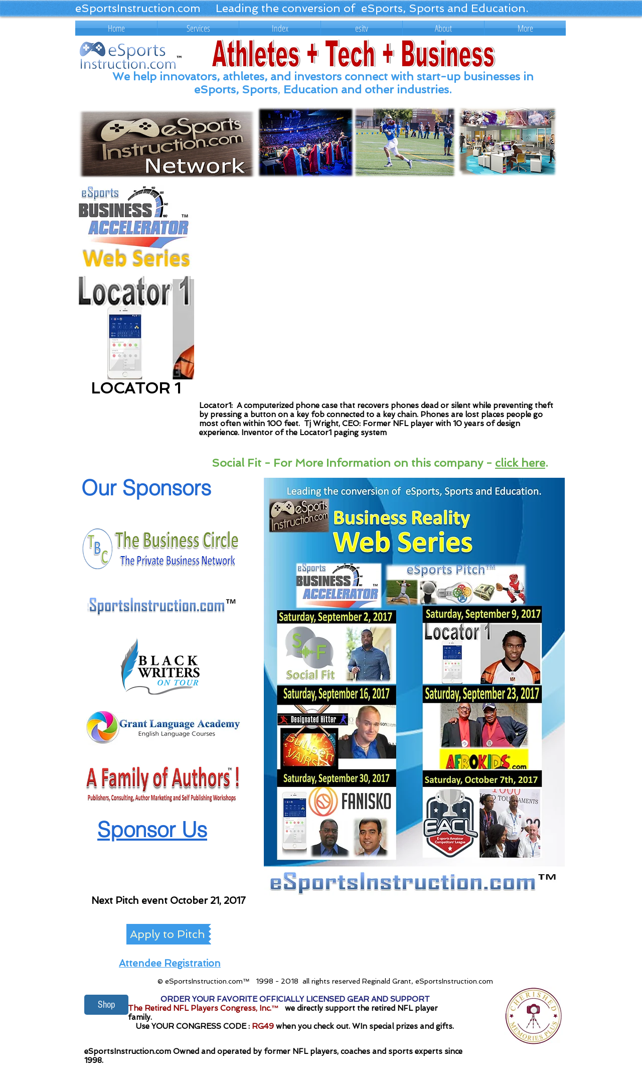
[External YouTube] (380, 291)
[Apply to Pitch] (167, 934)
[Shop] (106, 1005)
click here (520, 462)
